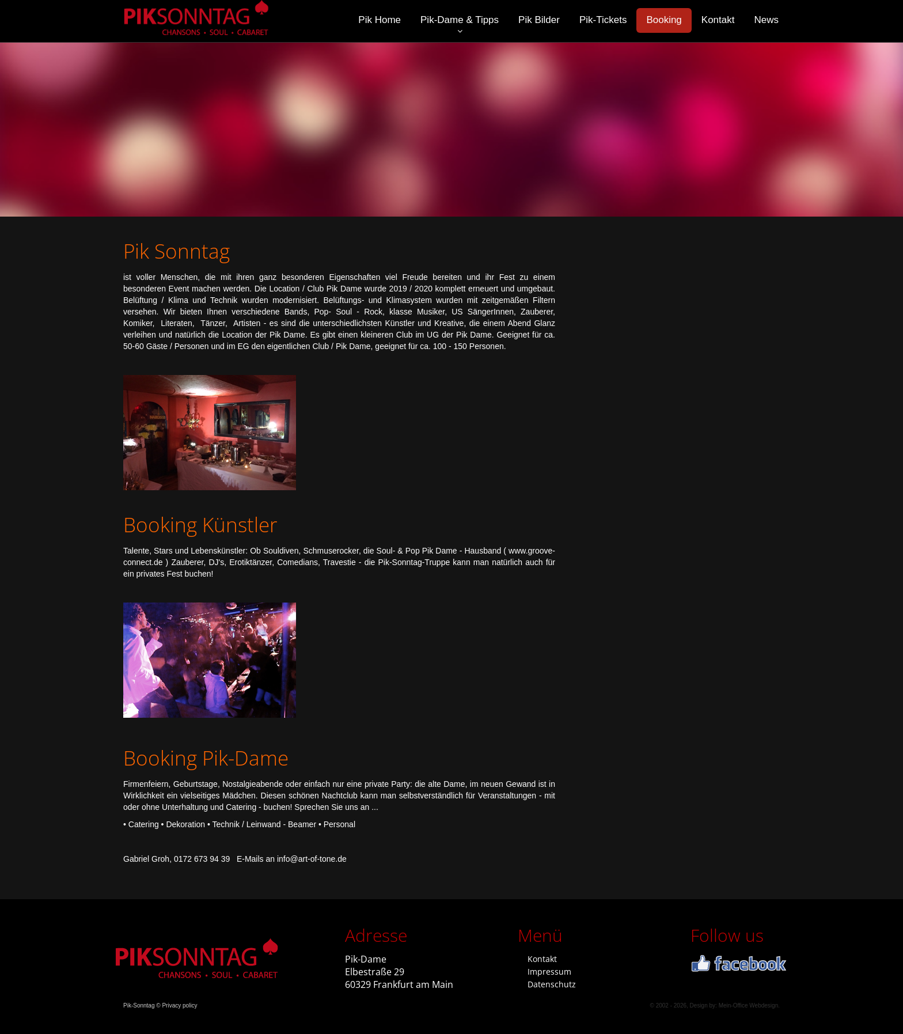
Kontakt (718, 19)
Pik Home (379, 19)
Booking (663, 19)
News (766, 19)
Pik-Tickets (603, 19)
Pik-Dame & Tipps (459, 19)
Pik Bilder (539, 19)
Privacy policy (179, 1005)
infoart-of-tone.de (312, 858)
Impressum (549, 971)
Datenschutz (552, 984)
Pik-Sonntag (138, 1005)
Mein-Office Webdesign (749, 1005)
